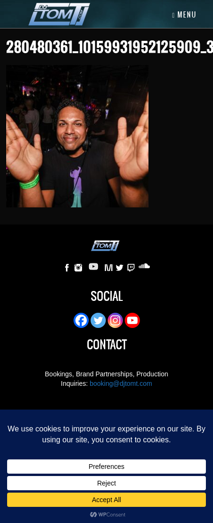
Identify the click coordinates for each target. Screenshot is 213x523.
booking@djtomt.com (121, 383)
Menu (184, 14)
